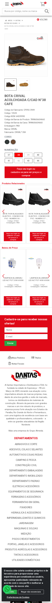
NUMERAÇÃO (11, 150)
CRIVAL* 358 (20, 132)
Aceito (11, 592)
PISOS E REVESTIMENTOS (26, 539)
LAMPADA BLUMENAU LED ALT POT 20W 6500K (13, 279)
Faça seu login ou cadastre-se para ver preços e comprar (26, 172)
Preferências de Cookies (18, 597)
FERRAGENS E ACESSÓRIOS (26, 496)
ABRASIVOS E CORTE (26, 444)
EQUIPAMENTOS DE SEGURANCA (26, 491)
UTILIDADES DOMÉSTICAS (26, 560)
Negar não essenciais (31, 592)
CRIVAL (14, 129)
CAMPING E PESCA (26, 460)
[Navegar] (3, 211)
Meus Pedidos (16, 358)
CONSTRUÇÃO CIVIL (26, 465)
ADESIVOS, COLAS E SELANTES (26, 449)
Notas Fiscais (16, 364)
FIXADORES (26, 507)
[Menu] (6, 4)
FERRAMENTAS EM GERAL (26, 502)
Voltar (42, 19)
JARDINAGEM (26, 523)
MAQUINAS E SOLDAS (26, 528)
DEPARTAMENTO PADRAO (26, 481)
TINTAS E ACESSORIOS (26, 554)
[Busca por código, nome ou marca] (23, 11)
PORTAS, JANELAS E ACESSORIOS (26, 544)
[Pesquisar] (47, 11)
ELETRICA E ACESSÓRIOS (26, 486)
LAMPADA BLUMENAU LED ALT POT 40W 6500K (39, 279)
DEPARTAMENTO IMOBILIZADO (26, 475)
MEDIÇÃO (26, 533)
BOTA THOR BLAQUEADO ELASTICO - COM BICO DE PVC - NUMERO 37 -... (39, 216)
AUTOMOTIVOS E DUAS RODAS (26, 454)
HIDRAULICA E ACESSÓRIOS (26, 512)
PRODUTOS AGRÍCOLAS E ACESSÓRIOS (26, 549)
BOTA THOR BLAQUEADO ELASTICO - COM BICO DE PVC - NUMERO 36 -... (13, 216)
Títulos (36, 358)
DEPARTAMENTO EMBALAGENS (26, 470)
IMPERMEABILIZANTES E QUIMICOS (26, 518)
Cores (8, 137)
